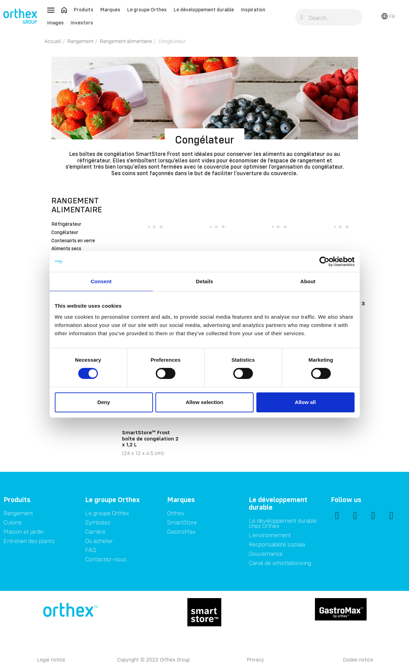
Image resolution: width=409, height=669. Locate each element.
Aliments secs (66, 249)
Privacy (255, 659)
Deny (104, 402)
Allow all (305, 402)
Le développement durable (204, 9)
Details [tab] (204, 281)
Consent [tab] (101, 281)
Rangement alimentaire (76, 204)
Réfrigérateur (66, 224)
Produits (83, 9)
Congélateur (64, 232)
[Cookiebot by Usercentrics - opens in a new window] (324, 261)
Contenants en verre (73, 241)
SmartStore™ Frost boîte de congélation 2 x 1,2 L (150, 438)
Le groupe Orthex (147, 9)
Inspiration (253, 9)
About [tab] (308, 281)
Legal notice (51, 659)
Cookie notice (358, 659)
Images (55, 22)
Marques (110, 9)
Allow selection (204, 402)
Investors (82, 22)
